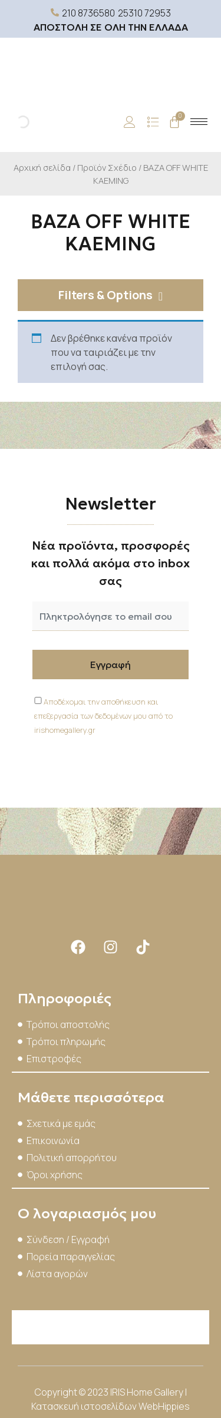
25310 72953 (144, 12)
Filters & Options (105, 295)
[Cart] (174, 121)
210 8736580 (88, 12)
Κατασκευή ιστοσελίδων (84, 1406)
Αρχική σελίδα (42, 167)
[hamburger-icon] (199, 122)
